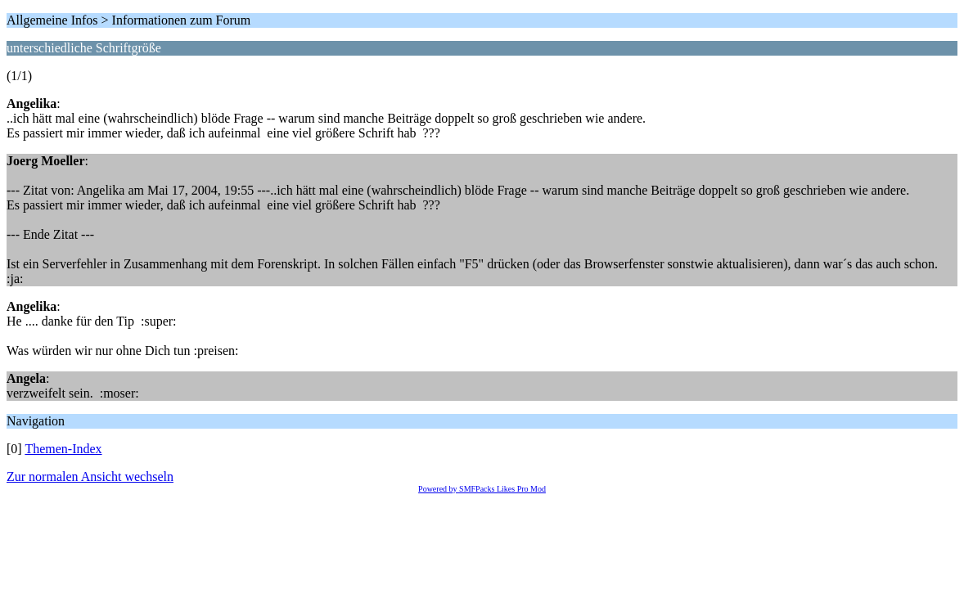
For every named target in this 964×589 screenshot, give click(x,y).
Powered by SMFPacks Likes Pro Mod (482, 488)
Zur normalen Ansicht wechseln (90, 476)
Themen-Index (63, 449)
